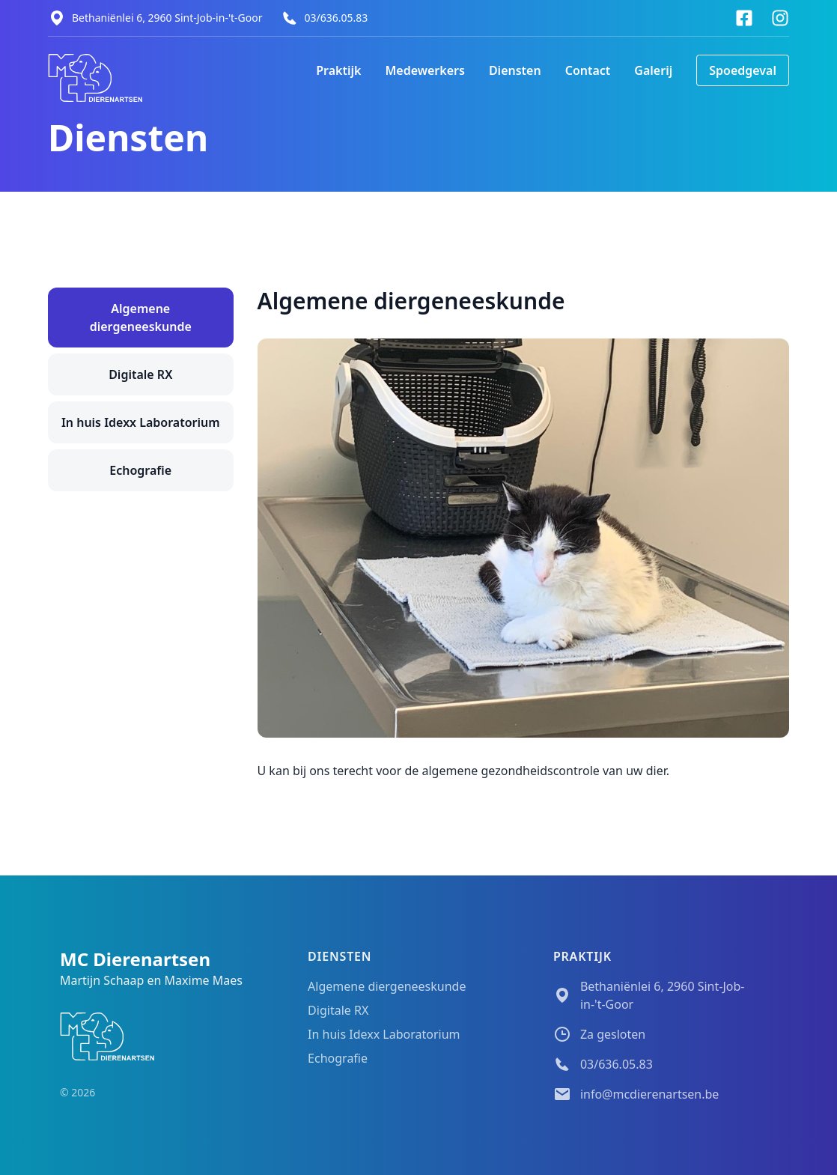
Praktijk (338, 70)
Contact (588, 70)
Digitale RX (140, 374)
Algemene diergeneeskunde (141, 317)
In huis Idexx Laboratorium (140, 422)
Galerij (653, 70)
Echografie (140, 470)
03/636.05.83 (336, 17)
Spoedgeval (742, 70)
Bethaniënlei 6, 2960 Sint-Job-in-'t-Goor (167, 17)
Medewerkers (424, 70)
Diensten (515, 70)
